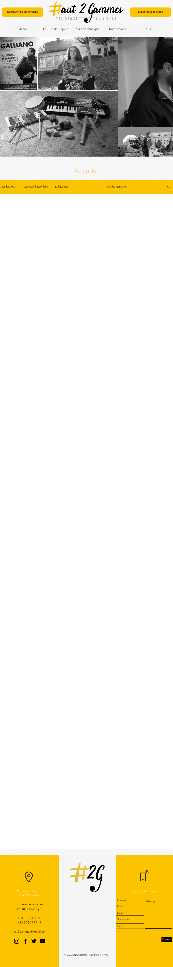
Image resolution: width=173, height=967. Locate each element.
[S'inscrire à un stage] (150, 12)
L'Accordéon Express (88, 186)
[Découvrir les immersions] (22, 12)
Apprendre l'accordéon (35, 186)
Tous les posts (8, 186)
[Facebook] (25, 941)
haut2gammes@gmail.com (29, 931)
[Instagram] (16, 941)
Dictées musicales (117, 186)
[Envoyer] (166, 939)
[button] (55, 29)
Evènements (62, 186)
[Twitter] (33, 941)
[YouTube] (42, 941)
